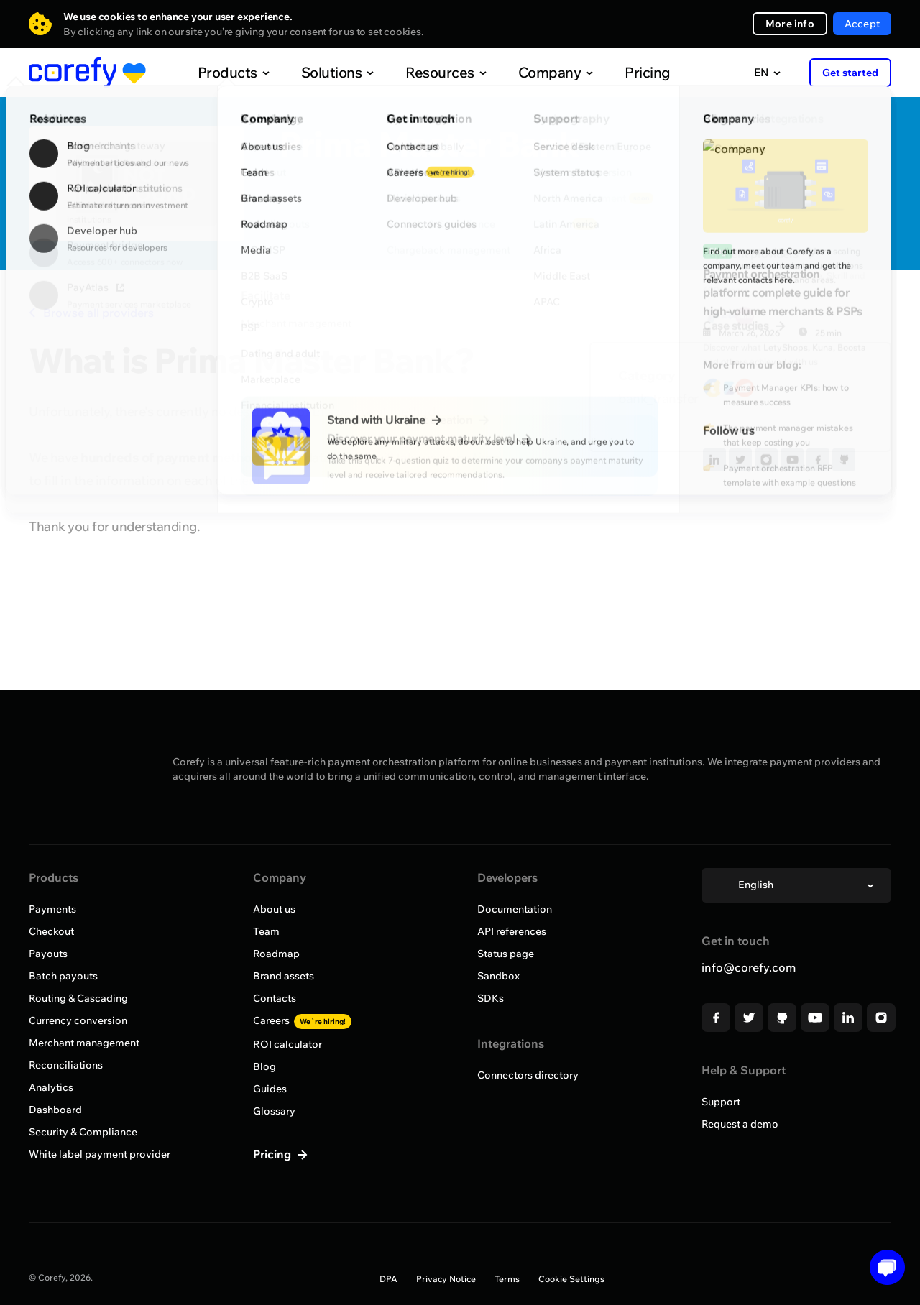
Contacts (274, 998)
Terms (507, 1278)
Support (721, 1101)
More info (789, 23)
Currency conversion (78, 1020)
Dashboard (55, 1109)
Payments (52, 909)
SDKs (490, 998)
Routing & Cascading (78, 998)
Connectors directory (528, 1075)
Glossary (274, 1111)
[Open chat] (882, 1267)
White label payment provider (99, 1154)
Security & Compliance (83, 1131)
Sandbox (498, 975)
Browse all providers (91, 312)
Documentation (514, 909)
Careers (302, 1020)
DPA (388, 1278)
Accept (862, 23)
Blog (264, 1066)
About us (274, 909)
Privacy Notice (446, 1278)
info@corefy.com (749, 967)
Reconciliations (66, 1065)
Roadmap (276, 953)
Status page (505, 953)
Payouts (48, 953)
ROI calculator (287, 1044)
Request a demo (740, 1123)
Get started (850, 72)
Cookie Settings (571, 1278)
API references (511, 931)
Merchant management (84, 1042)
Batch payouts (63, 975)
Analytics (51, 1087)
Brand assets (283, 975)
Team (266, 931)
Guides (270, 1088)
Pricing (617, 72)
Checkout (51, 931)
